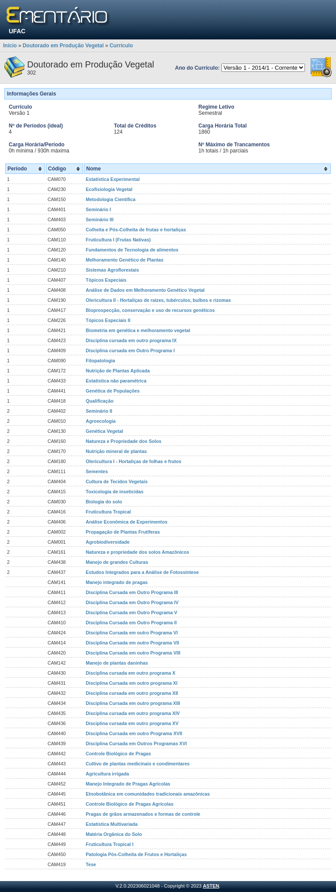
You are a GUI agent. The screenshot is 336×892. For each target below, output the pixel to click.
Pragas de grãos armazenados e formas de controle (143, 814)
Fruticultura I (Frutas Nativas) (118, 239)
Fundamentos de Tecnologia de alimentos (132, 249)
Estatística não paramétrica (116, 380)
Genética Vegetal (104, 431)
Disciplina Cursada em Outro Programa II (131, 622)
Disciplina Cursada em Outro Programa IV (132, 602)
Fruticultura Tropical (108, 511)
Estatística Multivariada (111, 824)
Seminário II (99, 411)
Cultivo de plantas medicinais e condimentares (137, 763)
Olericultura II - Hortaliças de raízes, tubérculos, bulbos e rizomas (158, 300)
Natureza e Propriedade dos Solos (123, 441)
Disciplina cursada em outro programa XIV (133, 713)
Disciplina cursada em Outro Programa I (130, 350)
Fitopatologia (100, 360)
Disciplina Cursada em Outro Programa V (131, 612)
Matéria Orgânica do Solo (114, 834)
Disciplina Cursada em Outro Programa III (132, 592)
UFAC (17, 31)
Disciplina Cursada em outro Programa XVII (134, 733)
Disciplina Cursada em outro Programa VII (132, 642)
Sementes (97, 471)
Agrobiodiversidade (108, 542)
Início (10, 45)
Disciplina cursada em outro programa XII (132, 693)
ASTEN (211, 885)
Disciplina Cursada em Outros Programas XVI (136, 743)
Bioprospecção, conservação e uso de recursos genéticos (150, 310)
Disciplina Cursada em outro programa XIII (133, 703)
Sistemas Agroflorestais (112, 270)
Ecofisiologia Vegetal (109, 189)
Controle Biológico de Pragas (118, 753)
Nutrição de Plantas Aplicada (118, 370)
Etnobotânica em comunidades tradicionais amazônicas (148, 793)
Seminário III (99, 219)
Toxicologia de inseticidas (115, 491)
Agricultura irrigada (107, 773)
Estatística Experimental (113, 179)
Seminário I (98, 209)
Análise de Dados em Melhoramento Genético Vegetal (145, 290)
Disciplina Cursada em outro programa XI (132, 683)
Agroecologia (101, 421)
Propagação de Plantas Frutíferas (123, 531)
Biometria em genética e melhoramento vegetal (138, 330)
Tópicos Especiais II (108, 320)
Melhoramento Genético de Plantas (125, 259)
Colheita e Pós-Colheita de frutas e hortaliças (136, 229)
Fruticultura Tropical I (109, 844)
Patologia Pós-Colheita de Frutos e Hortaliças (136, 854)
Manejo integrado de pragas (117, 582)
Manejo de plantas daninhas (117, 662)
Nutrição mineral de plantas (116, 451)
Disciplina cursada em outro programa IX (131, 340)
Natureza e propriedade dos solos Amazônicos (137, 552)
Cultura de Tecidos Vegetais (116, 481)
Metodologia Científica (111, 199)
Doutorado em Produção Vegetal (63, 45)
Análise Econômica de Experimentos (127, 521)
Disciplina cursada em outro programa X (130, 673)
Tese (91, 864)
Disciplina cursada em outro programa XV (132, 723)
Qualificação (99, 401)
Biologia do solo (104, 501)
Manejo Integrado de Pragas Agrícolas (128, 783)
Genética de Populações (113, 390)
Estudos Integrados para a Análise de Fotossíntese (142, 572)
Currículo (121, 45)
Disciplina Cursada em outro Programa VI (132, 632)
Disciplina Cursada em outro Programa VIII (133, 652)
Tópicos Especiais (106, 280)
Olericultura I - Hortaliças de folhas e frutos (134, 461)
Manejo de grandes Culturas (117, 562)
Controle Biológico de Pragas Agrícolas (129, 804)
